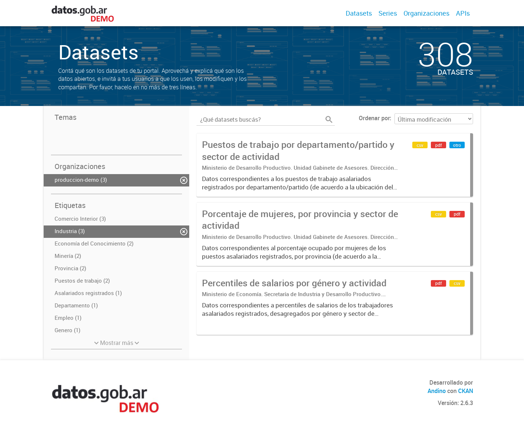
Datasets (359, 13)
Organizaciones (426, 13)
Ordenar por (374, 118)
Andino (437, 391)
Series (387, 13)
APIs (463, 13)
